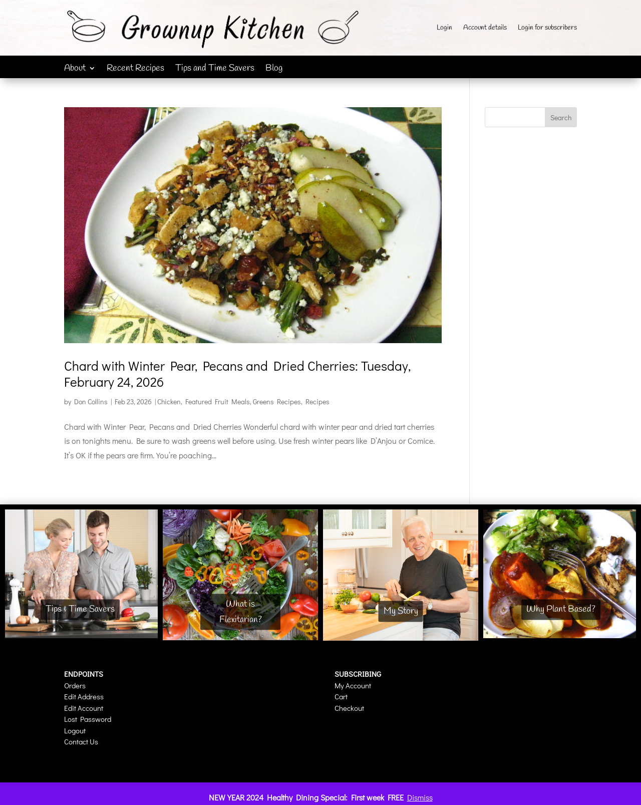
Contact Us (81, 741)
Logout (75, 730)
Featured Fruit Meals (217, 401)
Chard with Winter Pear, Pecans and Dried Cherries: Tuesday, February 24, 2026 (237, 373)
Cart (341, 696)
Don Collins (91, 401)
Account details (485, 29)
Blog (273, 69)
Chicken (169, 401)
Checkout (349, 708)
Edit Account (83, 708)
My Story (401, 611)
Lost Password (87, 719)
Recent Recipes (135, 69)
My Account (353, 685)
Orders (75, 685)
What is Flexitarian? (240, 612)
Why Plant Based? (560, 610)
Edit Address (84, 696)
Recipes (317, 401)
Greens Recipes (277, 401)
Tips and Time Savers (214, 69)
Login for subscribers (547, 29)
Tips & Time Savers (80, 610)
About (75, 69)
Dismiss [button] (420, 797)
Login (444, 29)
